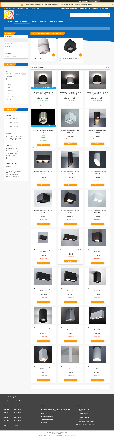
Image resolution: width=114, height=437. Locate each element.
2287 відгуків (84, 1)
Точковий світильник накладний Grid (70, 250)
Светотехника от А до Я (13, 401)
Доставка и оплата (57, 22)
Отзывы (8, 53)
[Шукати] (108, 15)
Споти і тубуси (36, 58)
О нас (34, 22)
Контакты (43, 22)
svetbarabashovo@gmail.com (15, 153)
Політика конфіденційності (68, 435)
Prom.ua (65, 432)
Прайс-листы (9, 43)
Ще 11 (9, 99)
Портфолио (9, 36)
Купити (43, 145)
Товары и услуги (21, 22)
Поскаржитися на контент (54, 435)
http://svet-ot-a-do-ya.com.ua (15, 151)
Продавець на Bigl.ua (57, 433)
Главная (9, 22)
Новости (8, 46)
